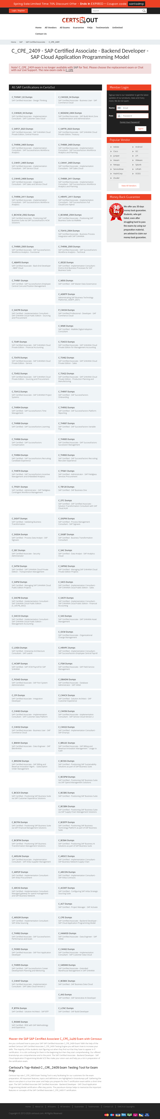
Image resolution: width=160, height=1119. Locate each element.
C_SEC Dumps (18, 550)
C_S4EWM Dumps (67, 965)
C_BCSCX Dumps (20, 792)
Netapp (116, 164)
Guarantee (78, 27)
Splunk (138, 164)
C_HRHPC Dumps (66, 647)
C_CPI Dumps (18, 695)
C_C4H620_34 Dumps (22, 113)
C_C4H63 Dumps (20, 711)
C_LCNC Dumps (66, 1008)
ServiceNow (118, 169)
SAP (21, 42)
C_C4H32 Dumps (20, 727)
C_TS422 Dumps (66, 373)
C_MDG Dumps (65, 280)
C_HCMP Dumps (20, 663)
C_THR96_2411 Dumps (23, 196)
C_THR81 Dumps (20, 280)
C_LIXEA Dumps (19, 647)
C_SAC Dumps (65, 550)
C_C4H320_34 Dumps (68, 97)
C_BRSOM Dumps (20, 761)
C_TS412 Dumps (20, 391)
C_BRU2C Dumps (66, 742)
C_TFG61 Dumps (66, 470)
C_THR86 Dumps (20, 439)
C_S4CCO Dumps (20, 616)
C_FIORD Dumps (20, 949)
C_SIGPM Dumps (66, 518)
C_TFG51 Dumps (20, 486)
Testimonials (102, 27)
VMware (138, 160)
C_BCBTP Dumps (66, 822)
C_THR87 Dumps (66, 423)
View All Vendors (128, 185)
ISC (136, 151)
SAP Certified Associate (35, 42)
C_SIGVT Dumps (19, 518)
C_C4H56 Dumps (66, 711)
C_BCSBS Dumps (66, 792)
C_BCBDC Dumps (66, 980)
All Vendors (50, 27)
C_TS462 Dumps (66, 357)
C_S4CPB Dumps (20, 597)
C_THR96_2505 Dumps (69, 246)
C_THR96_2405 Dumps (23, 144)
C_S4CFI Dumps (66, 597)
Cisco (115, 151)
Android (138, 146)
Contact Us (41, 33)
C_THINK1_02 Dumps (22, 97)
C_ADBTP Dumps (66, 294)
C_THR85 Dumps (66, 439)
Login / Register (18, 10)
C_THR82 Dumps (20, 933)
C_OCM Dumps (65, 631)
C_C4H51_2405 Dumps (23, 162)
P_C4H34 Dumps (66, 310)
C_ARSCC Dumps (66, 856)
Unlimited (117, 27)
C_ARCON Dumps (67, 872)
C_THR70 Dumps (20, 470)
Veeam (116, 160)
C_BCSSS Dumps (66, 761)
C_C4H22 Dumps (66, 727)
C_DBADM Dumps (67, 679)
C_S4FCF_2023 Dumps (22, 128)
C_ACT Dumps (65, 903)
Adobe (116, 146)
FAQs (90, 27)
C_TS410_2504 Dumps (69, 230)
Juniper (116, 155)
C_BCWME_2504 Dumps (70, 214)
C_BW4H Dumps (20, 742)
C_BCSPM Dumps (66, 776)
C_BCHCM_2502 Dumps (23, 214)
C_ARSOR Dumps (20, 917)
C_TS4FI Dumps (19, 341)
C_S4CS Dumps (65, 582)
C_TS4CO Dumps (66, 341)
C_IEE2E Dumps (66, 262)
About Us (39, 1106)
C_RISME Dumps (20, 1021)
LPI (136, 155)
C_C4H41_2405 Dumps (69, 162)
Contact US (108, 1106)
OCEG (138, 173)
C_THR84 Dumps (20, 455)
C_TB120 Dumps (66, 486)
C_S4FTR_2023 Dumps (69, 128)
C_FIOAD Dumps (20, 679)
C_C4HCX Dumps (66, 695)
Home (38, 27)
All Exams (65, 27)
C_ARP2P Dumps (20, 872)
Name (112, 107)
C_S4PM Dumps (19, 582)
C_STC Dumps (65, 500)
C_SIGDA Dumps (20, 534)
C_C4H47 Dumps (20, 980)
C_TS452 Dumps (20, 373)
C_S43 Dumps (65, 616)
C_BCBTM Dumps (20, 840)
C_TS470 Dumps (20, 357)
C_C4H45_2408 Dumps (23, 178)
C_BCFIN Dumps (20, 822)
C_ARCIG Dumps (20, 887)
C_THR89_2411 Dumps (69, 178)
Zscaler (116, 178)
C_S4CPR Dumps (20, 310)
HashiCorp (117, 173)
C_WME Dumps (65, 325)
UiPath (138, 169)
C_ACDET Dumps (66, 887)
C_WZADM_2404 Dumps (70, 113)
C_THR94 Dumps (20, 407)
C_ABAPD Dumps (20, 262)
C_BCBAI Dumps (66, 840)
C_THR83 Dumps (66, 455)
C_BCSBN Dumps (66, 806)
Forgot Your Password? (130, 122)
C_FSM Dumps (65, 663)
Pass (111, 115)
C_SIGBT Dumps (66, 534)
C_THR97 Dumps (66, 391)
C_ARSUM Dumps (20, 856)
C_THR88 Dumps (20, 423)
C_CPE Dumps (65, 917)
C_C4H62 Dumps (66, 949)
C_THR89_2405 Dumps (69, 144)
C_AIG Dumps (65, 994)
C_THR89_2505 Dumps (23, 246)
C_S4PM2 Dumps (66, 566)
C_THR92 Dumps (66, 407)
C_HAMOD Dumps (67, 933)
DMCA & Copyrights (126, 1106)
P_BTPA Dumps (19, 1008)
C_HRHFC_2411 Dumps (69, 196)
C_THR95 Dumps (20, 965)
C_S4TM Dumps (19, 566)
